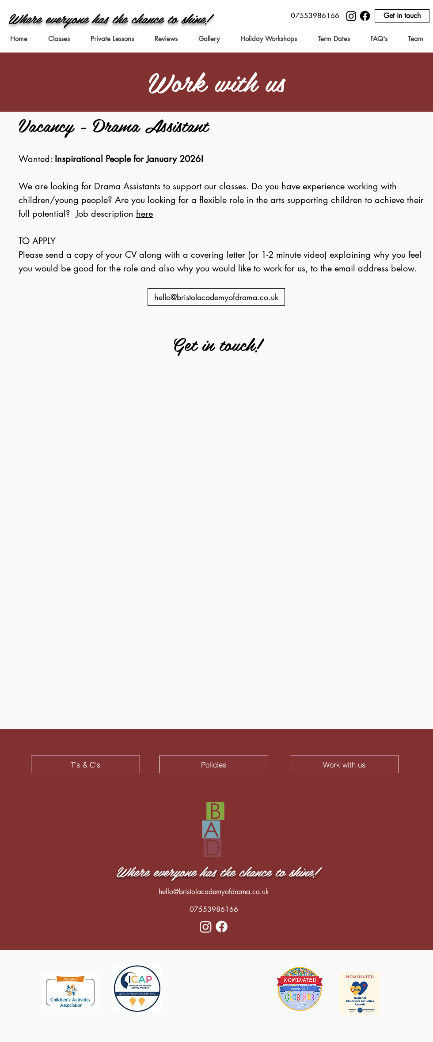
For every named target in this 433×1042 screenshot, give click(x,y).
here (144, 213)
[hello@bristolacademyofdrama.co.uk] (216, 297)
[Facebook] (365, 16)
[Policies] (213, 764)
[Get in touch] (402, 16)
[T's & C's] (85, 764)
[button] (315, 15)
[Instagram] (351, 16)
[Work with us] (344, 764)
